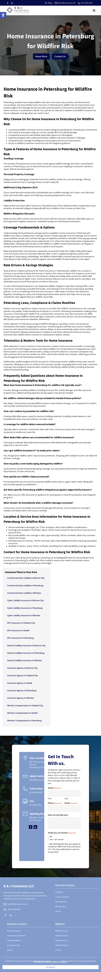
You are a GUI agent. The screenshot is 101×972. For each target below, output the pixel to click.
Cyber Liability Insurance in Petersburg (25, 608)
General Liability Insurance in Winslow (24, 660)
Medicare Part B (61, 935)
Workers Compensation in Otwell (22, 713)
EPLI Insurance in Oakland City (21, 623)
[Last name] (73, 793)
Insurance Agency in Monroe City (22, 668)
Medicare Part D (61, 945)
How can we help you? (58, 815)
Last (66, 798)
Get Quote (50, 967)
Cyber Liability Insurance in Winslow (23, 615)
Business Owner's (14, 931)
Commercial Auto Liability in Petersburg (25, 585)
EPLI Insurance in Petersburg (20, 638)
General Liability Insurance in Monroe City (26, 645)
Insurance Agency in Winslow (20, 698)
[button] (3, 15)
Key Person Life (13, 945)
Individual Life (61, 901)
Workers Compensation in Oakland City (25, 705)
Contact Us (60, 56)
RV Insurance (60, 906)
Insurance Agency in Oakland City (22, 675)
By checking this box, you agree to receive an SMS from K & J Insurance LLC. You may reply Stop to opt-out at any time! (64, 848)
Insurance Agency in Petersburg (21, 690)
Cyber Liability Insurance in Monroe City (25, 600)
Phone (55, 803)
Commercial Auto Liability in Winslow (24, 593)
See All (58, 911)
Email (71, 803)
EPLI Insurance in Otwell (18, 630)
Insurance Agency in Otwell (19, 683)
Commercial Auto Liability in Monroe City (26, 578)
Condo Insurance (62, 897)
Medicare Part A (61, 931)
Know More (41, 56)
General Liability (14, 940)
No (51, 836)
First (49, 798)
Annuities (59, 892)
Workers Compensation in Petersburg (24, 720)
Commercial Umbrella (16, 935)
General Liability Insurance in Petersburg (25, 653)
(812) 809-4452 (87, 3)
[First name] (56, 793)
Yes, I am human (57, 839)
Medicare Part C (61, 940)
